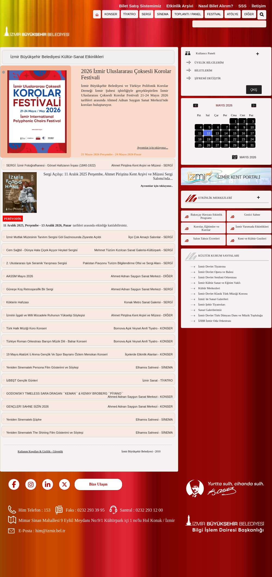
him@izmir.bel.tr (50, 530)
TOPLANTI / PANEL (187, 14)
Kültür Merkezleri (209, 288)
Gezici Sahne (245, 215)
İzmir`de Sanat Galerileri (213, 299)
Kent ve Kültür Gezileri (248, 239)
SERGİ (146, 14)
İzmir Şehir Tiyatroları (211, 304)
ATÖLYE (232, 14)
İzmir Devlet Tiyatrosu (211, 266)
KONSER (110, 14)
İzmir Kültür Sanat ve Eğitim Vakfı (219, 282)
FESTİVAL (214, 14)
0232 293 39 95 (90, 510)
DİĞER (249, 14)
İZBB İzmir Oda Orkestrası (214, 320)
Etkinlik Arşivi (179, 6)
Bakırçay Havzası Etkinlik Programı (203, 216)
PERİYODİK (12, 218)
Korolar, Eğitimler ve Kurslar (202, 228)
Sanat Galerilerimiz (210, 309)
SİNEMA (162, 14)
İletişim (259, 6)
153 (47, 510)
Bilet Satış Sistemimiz (140, 6)
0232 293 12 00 (149, 510)
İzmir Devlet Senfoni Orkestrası (217, 277)
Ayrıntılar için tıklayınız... (152, 147)
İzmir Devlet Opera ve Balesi (215, 271)
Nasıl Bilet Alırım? (215, 6)
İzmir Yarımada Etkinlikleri (249, 227)
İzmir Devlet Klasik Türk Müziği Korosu (223, 293)
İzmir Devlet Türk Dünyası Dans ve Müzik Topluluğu (230, 315)
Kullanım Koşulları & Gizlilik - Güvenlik (40, 451)
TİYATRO (129, 14)
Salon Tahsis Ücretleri (202, 239)
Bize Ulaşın (98, 484)
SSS (242, 6)
